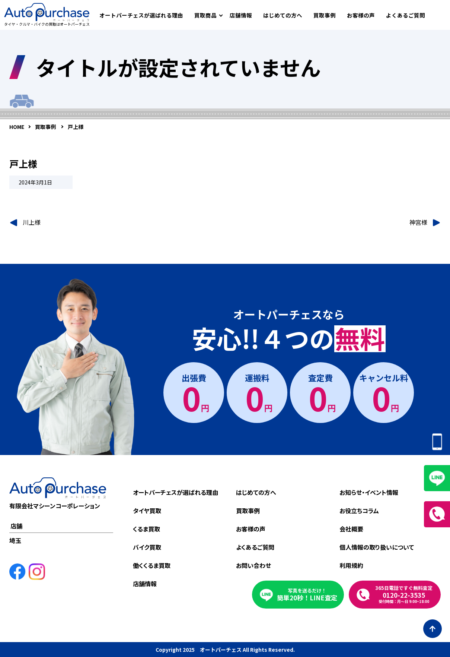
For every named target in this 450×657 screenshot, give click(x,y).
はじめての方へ (282, 15)
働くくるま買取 (151, 565)
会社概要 (351, 528)
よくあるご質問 (405, 15)
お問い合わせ (253, 565)
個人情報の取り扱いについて (376, 547)
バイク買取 (147, 547)
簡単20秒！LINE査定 (307, 594)
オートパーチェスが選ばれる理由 (141, 15)
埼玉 (15, 540)
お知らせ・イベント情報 (368, 492)
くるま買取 (146, 528)
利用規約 (351, 565)
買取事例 (324, 15)
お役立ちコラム (359, 510)
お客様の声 (361, 15)
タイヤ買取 (147, 510)
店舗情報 (241, 15)
